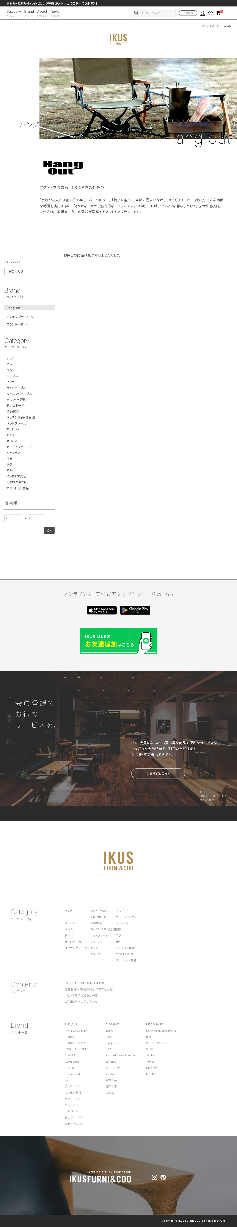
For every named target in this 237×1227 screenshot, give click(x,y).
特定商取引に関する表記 (97, 989)
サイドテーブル (16, 388)
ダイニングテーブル (19, 394)
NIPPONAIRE (154, 1024)
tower (150, 1061)
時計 (9, 470)
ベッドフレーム (16, 423)
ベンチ (10, 370)
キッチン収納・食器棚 (20, 417)
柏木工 (109, 1092)
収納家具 (12, 411)
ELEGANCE (112, 1024)
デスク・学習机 (16, 399)
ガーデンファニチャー (20, 447)
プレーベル (71, 1105)
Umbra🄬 (152, 1068)
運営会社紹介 (73, 989)
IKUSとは (71, 983)
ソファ (10, 382)
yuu (67, 1080)
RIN (148, 1037)
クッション (13, 453)
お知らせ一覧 (89, 995)
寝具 (9, 459)
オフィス (11, 441)
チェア (10, 358)
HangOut (111, 1043)
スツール (12, 364)
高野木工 (111, 1086)
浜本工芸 (111, 1080)
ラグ (9, 464)
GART (109, 1037)
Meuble (110, 1074)
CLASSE (70, 1055)
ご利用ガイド (72, 1001)
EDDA (109, 1030)
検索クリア (15, 271)
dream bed (72, 1074)
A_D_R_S (71, 1024)
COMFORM (72, 1061)
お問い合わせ (89, 1001)
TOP (204, 26)
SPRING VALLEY (156, 1043)
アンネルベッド (74, 1086)
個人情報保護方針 (92, 983)
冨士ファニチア (74, 1117)
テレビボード (15, 405)
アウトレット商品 (17, 488)
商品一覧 (214, 26)
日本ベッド (71, 1111)
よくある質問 (73, 995)
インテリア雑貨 (16, 476)
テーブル (12, 376)
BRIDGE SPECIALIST (78, 1043)
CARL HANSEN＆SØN (79, 1049)
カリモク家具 (73, 1092)
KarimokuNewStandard (121, 1055)
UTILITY (151, 1074)
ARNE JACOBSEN (76, 1030)
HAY (108, 1049)
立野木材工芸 (73, 1124)
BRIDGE (70, 1037)
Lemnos (110, 1061)
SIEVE (150, 1049)
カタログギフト (16, 482)
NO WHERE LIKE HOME (161, 1030)
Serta (150, 1055)
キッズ (10, 435)
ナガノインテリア (75, 1099)
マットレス (13, 429)
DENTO (69, 1068)
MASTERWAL (113, 1068)
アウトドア (122, 911)
